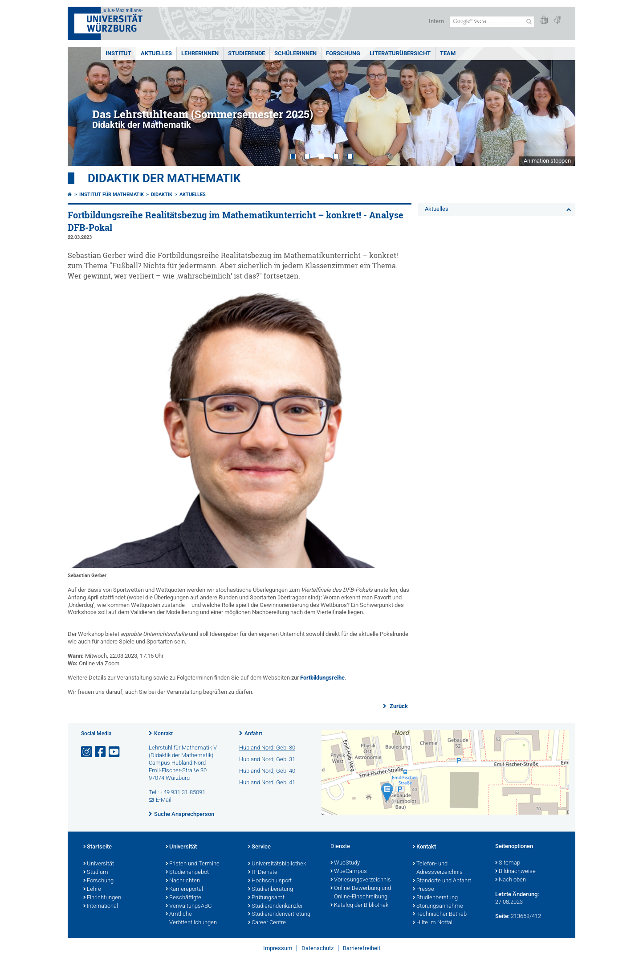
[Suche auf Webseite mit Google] (492, 21)
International (100, 906)
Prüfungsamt (266, 898)
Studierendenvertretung (279, 914)
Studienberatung (270, 889)
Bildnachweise (515, 872)
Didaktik (161, 194)
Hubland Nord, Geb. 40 (267, 770)
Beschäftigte (183, 898)
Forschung (343, 53)
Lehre (92, 889)
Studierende (246, 53)
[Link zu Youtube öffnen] (115, 752)
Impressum (277, 948)
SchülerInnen (295, 53)
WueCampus (348, 872)
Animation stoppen (547, 160)
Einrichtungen (102, 898)
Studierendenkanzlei (275, 906)
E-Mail (163, 799)
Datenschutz (317, 948)
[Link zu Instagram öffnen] (87, 752)
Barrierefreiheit (361, 948)
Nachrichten (183, 881)
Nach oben (510, 880)
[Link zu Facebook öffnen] (101, 752)
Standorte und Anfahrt (442, 881)
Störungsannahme (438, 906)
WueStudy (345, 863)
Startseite (97, 847)
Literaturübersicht (400, 53)
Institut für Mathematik (111, 194)
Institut (118, 53)
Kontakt (163, 733)
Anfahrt (253, 733)
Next (560, 106)
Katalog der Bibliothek (359, 906)
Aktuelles (156, 53)
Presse (423, 889)
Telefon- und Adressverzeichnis (438, 868)
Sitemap (507, 863)
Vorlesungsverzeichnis (360, 880)
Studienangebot (187, 873)
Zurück (398, 706)
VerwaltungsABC (189, 906)
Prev (83, 106)
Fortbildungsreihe (322, 677)
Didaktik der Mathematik (164, 178)
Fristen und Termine (193, 864)
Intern (436, 21)
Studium (95, 873)
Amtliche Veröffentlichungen (191, 918)
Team (448, 53)
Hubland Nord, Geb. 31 (267, 759)
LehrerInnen (200, 53)
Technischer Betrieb (440, 914)
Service (259, 847)
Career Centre (267, 923)
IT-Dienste (262, 873)
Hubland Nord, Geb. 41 (267, 782)
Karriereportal (184, 889)
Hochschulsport (270, 881)
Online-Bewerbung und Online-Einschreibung (360, 893)
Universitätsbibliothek (277, 864)
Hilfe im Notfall (433, 923)
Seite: (502, 916)
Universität (98, 864)
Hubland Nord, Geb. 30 (267, 747)
